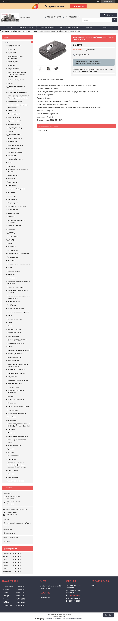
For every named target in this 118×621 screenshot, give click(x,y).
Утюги (9, 322)
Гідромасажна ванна (14, 138)
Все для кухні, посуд (14, 128)
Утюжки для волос (13, 456)
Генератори (11, 49)
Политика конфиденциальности (73, 619)
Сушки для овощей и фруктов (17, 436)
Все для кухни (12, 376)
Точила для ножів (13, 301)
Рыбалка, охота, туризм (15, 343)
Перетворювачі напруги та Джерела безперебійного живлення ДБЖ (16, 74)
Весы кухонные (12, 410)
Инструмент (11, 403)
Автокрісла (11, 229)
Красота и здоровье (14, 329)
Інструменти (11, 246)
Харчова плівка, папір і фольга (18, 406)
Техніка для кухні (13, 210)
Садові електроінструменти (17, 92)
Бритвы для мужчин (14, 271)
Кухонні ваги (11, 417)
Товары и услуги (26, 28)
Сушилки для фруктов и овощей (18, 350)
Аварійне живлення (14, 226)
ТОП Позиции (12, 305)
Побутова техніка (13, 69)
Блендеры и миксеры (14, 319)
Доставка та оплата (47, 28)
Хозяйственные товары (15, 308)
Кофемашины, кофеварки (16, 369)
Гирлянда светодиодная (15, 399)
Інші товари (11, 192)
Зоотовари (11, 178)
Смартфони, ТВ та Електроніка (18, 253)
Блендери (10, 396)
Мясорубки (11, 433)
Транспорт (11, 260)
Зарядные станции (14, 46)
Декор (9, 315)
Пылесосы (11, 474)
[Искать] (114, 20)
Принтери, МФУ (12, 62)
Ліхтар (9, 162)
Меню (7, 42)
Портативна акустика (14, 101)
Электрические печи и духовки (18, 312)
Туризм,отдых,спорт (14, 445)
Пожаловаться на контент (53, 619)
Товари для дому (13, 182)
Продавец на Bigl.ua (59, 617)
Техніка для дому (13, 213)
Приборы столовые (14, 333)
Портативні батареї (14, 121)
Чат (108, 615)
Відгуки (89, 28)
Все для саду (12, 199)
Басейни (10, 83)
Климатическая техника (15, 481)
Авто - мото (11, 131)
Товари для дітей (13, 175)
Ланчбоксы (11, 429)
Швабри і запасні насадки (16, 373)
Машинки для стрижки (15, 353)
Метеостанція (12, 142)
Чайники (10, 347)
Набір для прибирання (15, 145)
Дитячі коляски (12, 250)
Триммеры (11, 449)
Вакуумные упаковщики (15, 287)
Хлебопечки (11, 459)
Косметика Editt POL (14, 357)
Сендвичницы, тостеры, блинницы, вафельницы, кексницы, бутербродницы (16, 465)
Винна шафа (11, 166)
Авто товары (11, 196)
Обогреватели (12, 420)
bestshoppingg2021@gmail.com (16, 509)
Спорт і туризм (12, 203)
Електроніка (11, 185)
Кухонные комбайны (14, 383)
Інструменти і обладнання (16, 189)
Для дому (10, 240)
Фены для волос (13, 387)
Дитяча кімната (12, 236)
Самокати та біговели (14, 152)
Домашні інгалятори (14, 135)
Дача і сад (11, 233)
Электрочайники (13, 360)
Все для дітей (12, 155)
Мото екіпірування (13, 114)
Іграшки (10, 243)
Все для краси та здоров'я (16, 206)
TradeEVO (11, 274)
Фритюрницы (12, 278)
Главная (8, 28)
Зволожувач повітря (14, 148)
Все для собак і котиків (15, 159)
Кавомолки (11, 217)
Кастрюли (10, 452)
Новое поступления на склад (17, 380)
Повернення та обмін (69, 28)
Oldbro (9, 326)
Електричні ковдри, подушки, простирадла (22, 31)
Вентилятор (11, 110)
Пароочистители (13, 336)
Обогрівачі (11, 65)
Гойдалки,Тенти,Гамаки (15, 80)
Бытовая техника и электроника (18, 264)
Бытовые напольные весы (16, 413)
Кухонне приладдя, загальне (17, 340)
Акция (9, 267)
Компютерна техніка (14, 124)
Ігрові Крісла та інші (14, 117)
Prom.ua (68, 614)
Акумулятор (11, 53)
